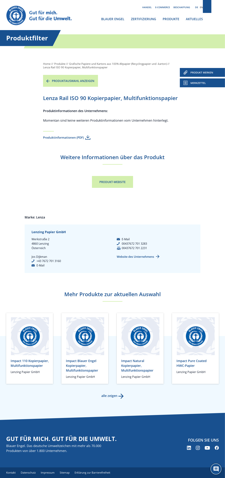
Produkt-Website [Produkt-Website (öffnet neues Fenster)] (112, 182)
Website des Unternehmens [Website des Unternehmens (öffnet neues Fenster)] (135, 257)
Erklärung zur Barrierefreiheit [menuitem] (95, 472)
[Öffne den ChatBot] (215, 468)
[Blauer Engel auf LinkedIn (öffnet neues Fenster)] (189, 448)
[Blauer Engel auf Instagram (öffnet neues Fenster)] (198, 448)
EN (201, 7)
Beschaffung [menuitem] (181, 7)
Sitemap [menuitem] (66, 472)
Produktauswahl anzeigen (73, 81)
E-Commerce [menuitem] (162, 7)
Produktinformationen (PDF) (63, 137)
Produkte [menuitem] (171, 19)
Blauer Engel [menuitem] (112, 19)
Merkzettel (198, 83)
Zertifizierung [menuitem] (143, 19)
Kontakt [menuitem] (11, 472)
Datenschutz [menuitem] (28, 472)
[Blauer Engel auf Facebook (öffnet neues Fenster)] (217, 448)
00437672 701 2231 (134, 248)
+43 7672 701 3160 (48, 261)
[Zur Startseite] (42, 16)
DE (196, 7)
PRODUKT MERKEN (201, 72)
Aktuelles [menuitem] (194, 19)
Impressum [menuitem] (49, 472)
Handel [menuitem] (147, 7)
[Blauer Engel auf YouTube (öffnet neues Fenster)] (207, 448)
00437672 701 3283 (134, 244)
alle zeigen (109, 396)
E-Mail (40, 265)
